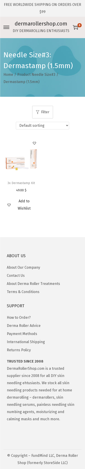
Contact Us (16, 275)
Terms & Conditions (23, 292)
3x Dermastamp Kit (21, 183)
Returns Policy (19, 350)
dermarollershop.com (41, 24)
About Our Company (23, 267)
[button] (34, 143)
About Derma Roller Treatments (33, 284)
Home (8, 74)
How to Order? (19, 317)
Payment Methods (22, 334)
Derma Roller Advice (24, 325)
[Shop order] (42, 125)
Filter (42, 112)
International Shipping (26, 342)
